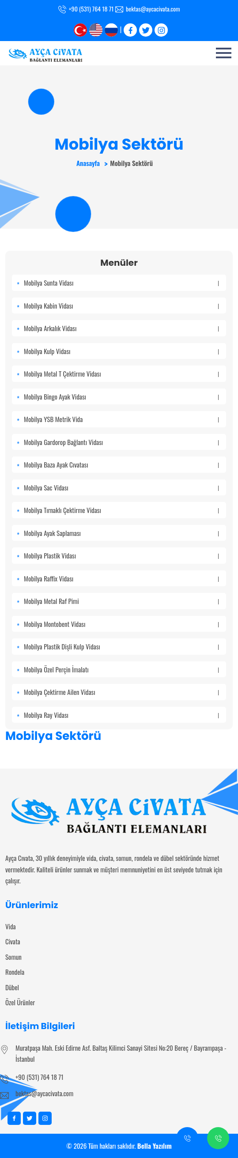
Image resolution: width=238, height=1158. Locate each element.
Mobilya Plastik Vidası (121, 555)
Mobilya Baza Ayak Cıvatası (121, 464)
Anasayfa (88, 163)
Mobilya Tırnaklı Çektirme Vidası (121, 510)
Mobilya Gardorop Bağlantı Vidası (121, 442)
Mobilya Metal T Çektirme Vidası (121, 373)
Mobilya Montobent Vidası (121, 624)
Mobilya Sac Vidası (121, 487)
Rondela (14, 972)
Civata (12, 941)
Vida (10, 926)
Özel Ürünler (20, 1002)
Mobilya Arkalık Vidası (121, 328)
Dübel (12, 987)
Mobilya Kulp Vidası (121, 351)
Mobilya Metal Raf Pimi (121, 601)
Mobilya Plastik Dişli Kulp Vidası (121, 646)
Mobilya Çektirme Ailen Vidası (121, 692)
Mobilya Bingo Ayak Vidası (121, 396)
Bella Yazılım (154, 1145)
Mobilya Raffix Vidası (121, 578)
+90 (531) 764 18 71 (39, 1077)
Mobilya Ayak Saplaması (121, 533)
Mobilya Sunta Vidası (121, 282)
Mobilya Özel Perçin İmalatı (121, 669)
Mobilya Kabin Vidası (121, 305)
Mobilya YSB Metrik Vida (121, 419)
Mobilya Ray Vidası (121, 715)
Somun (13, 957)
